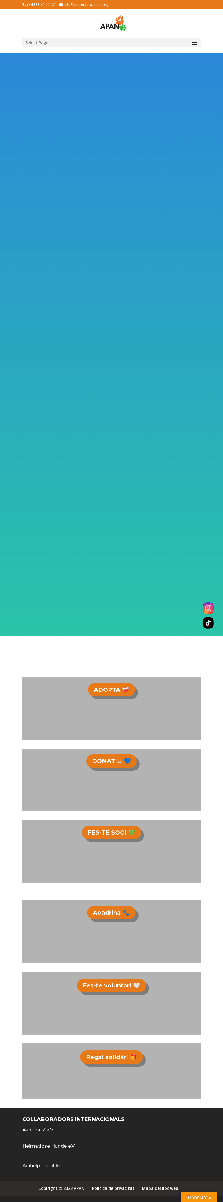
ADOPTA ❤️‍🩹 (111, 689)
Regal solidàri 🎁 (111, 1057)
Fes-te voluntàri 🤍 (111, 985)
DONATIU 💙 (111, 761)
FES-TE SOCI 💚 (111, 832)
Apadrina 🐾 (111, 912)
